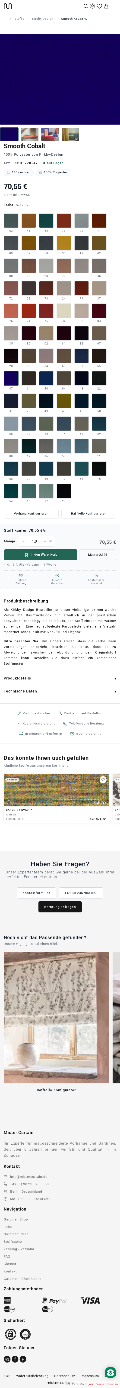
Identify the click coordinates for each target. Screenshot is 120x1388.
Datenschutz (64, 1376)
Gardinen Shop (16, 1219)
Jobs (8, 1227)
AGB (7, 1376)
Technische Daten (20, 691)
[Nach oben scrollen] (110, 1380)
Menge (60, 541)
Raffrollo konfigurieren (89, 513)
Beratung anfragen (60, 907)
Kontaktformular (36, 893)
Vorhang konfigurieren (31, 513)
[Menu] (113, 6)
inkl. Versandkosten (103, 1384)
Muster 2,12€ (97, 555)
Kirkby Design (42, 18)
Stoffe (19, 18)
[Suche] (85, 6)
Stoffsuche (13, 1241)
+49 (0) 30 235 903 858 (29, 1184)
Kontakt (10, 1271)
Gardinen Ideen (16, 1234)
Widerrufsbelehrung (32, 1376)
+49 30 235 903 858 (81, 893)
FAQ (7, 1256)
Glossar (10, 1264)
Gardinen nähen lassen (22, 1279)
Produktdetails (17, 678)
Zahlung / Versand (19, 1249)
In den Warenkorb (40, 554)
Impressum (90, 1376)
